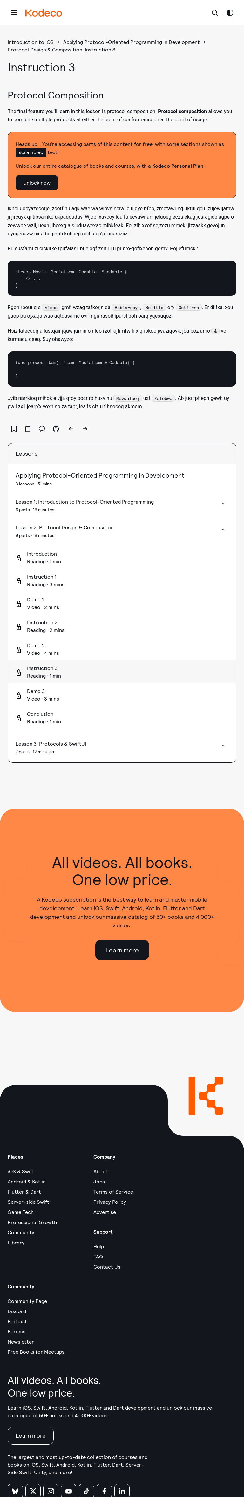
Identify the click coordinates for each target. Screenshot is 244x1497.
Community (21, 1232)
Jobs (99, 1181)
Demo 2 (36, 645)
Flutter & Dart (24, 1192)
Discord (17, 1311)
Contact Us (106, 1266)
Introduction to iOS (31, 42)
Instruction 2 (42, 622)
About (100, 1171)
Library (16, 1242)
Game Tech (21, 1212)
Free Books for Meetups (36, 1352)
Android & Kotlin (27, 1181)
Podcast (17, 1321)
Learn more (122, 950)
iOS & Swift (21, 1171)
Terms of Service (113, 1192)
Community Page (27, 1301)
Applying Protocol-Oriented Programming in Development (131, 42)
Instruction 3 (42, 668)
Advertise (104, 1212)
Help (98, 1246)
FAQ (98, 1256)
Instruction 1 (42, 576)
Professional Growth (32, 1222)
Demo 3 (36, 691)
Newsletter (21, 1341)
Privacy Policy (109, 1202)
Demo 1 (35, 599)
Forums (16, 1331)
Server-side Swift (28, 1202)
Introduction (42, 554)
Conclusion (40, 714)
